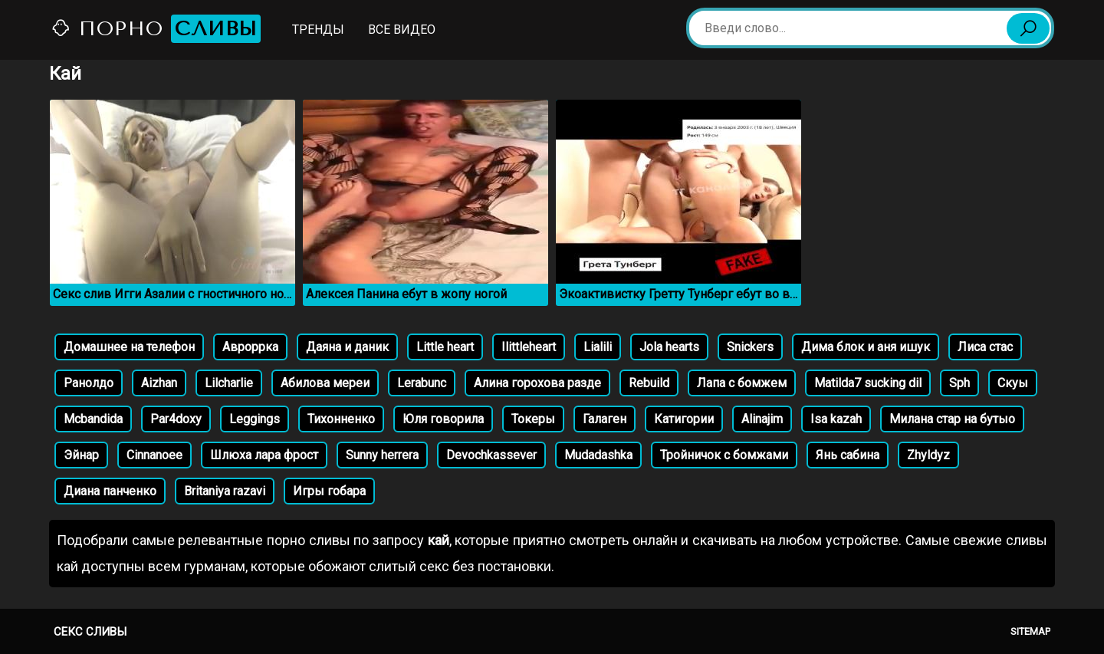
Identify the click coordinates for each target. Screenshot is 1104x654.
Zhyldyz (928, 455)
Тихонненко (341, 419)
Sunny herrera (382, 455)
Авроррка (250, 347)
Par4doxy (176, 419)
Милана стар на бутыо (952, 419)
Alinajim (762, 419)
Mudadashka (598, 455)
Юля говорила (443, 419)
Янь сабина (847, 455)
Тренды (318, 29)
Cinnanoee (154, 455)
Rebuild (649, 383)
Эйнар (81, 455)
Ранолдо (88, 383)
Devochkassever (491, 455)
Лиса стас (985, 347)
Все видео (401, 29)
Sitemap (1030, 631)
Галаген (604, 419)
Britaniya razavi (224, 491)
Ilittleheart (528, 347)
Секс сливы (90, 632)
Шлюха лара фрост (264, 455)
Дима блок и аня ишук (865, 347)
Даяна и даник (347, 347)
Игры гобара (329, 491)
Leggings (254, 419)
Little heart (445, 347)
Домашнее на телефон (129, 347)
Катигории (684, 419)
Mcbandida (93, 419)
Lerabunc (421, 383)
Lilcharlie (229, 383)
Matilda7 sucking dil (868, 383)
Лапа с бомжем (742, 383)
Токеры (533, 419)
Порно (156, 29)
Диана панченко (110, 491)
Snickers (750, 347)
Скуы (1012, 383)
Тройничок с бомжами (724, 455)
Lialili (597, 347)
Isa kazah (836, 419)
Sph (959, 383)
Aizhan (159, 383)
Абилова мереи (325, 383)
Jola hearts (669, 347)
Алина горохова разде (537, 383)
